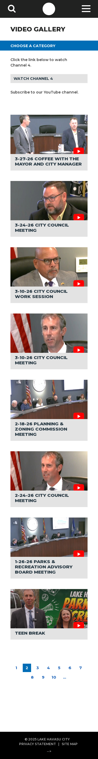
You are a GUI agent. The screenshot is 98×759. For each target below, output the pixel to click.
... (64, 677)
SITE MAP (70, 744)
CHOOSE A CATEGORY (32, 45)
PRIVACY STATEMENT (37, 744)
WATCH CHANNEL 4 (33, 78)
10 (53, 677)
